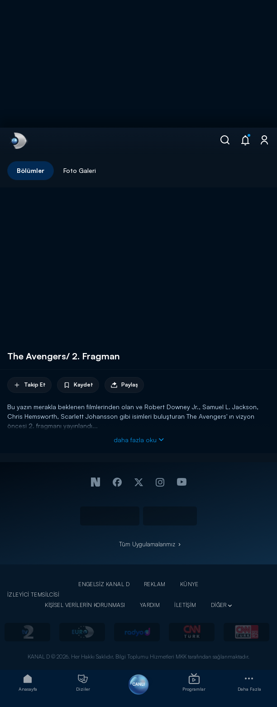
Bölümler (30, 170)
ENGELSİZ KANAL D (103, 584)
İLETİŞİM (185, 605)
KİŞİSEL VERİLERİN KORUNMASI (85, 605)
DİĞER (219, 605)
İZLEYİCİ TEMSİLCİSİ (33, 594)
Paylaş (124, 385)
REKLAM (155, 584)
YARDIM (150, 605)
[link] (18, 141)
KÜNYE (189, 584)
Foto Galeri (79, 170)
